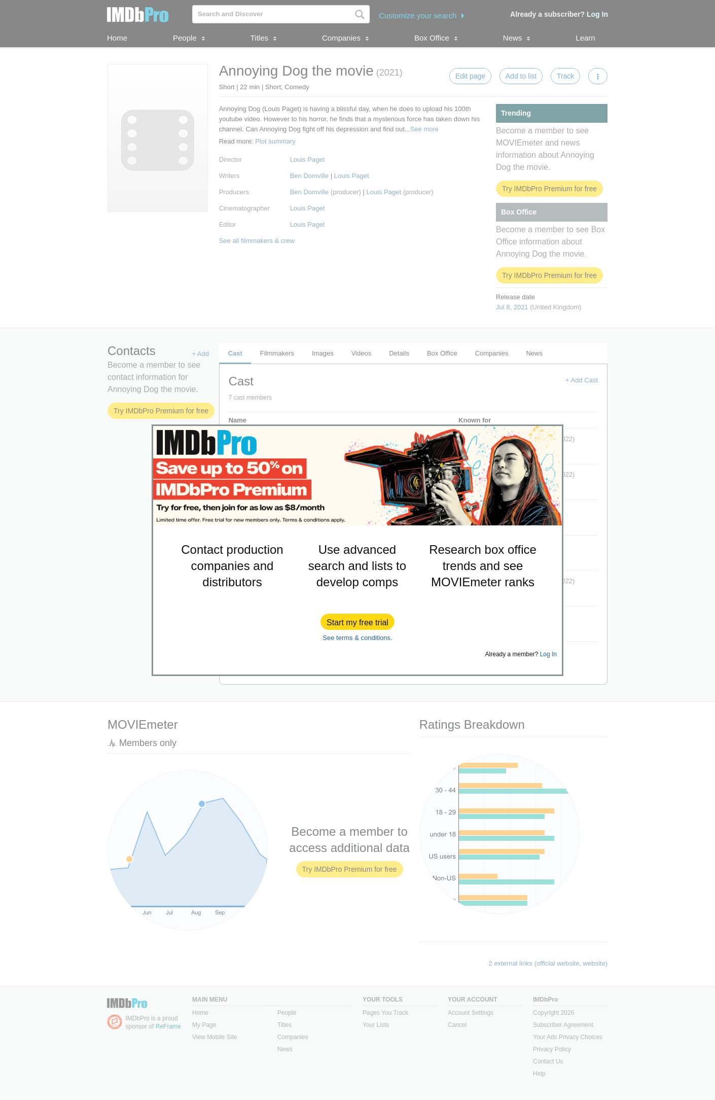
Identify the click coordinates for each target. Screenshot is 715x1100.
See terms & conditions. (357, 638)
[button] (357, 621)
